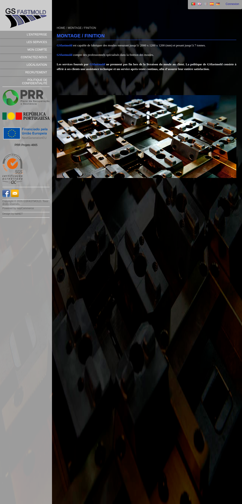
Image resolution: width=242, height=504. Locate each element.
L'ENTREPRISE (37, 34)
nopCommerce (25, 208)
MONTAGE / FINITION (82, 28)
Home (61, 28)
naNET (19, 213)
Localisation (37, 64)
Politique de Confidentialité (34, 81)
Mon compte (37, 49)
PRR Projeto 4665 (26, 145)
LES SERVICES (37, 42)
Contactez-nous (34, 57)
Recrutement (36, 72)
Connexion (232, 4)
